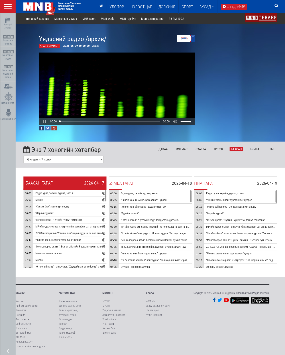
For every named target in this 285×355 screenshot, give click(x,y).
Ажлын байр (109, 328)
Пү (218, 149)
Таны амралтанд (68, 310)
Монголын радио (152, 18)
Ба (236, 149)
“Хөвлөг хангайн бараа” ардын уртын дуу (143, 206)
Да (163, 149)
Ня (270, 149)
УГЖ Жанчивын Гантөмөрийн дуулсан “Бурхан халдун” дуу (153, 246)
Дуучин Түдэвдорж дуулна (135, 266)
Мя (181, 149)
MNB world (107, 18)
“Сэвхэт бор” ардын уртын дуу (52, 206)
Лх (200, 149)
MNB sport (89, 18)
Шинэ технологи (68, 301)
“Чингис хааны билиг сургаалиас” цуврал (58, 239)
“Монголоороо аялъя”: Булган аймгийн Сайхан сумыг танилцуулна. (158, 240)
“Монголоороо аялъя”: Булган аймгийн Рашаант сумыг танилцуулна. (73, 246)
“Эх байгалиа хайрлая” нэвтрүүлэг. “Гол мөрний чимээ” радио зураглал (160, 260)
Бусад (207, 6)
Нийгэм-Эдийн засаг (27, 305)
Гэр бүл (63, 323)
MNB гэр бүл (128, 18)
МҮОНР (106, 301)
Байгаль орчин (24, 323)
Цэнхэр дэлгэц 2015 (70, 305)
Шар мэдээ (65, 337)
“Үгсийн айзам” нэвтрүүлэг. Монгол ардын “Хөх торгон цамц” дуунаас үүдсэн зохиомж (169, 233)
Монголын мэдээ (8, 55)
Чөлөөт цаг (67, 292)
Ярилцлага (21, 328)
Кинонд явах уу (24, 341)
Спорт (187, 6)
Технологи (21, 310)
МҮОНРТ (107, 292)
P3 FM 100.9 (177, 18)
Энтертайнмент (24, 332)
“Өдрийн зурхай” (44, 213)
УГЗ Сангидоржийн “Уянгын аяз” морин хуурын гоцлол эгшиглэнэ (71, 233)
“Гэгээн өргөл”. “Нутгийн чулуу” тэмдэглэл (58, 219)
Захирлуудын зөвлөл (113, 314)
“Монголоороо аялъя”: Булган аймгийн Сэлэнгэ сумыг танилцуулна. (244, 240)
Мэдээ (39, 199)
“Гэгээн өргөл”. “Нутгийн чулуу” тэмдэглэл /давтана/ (150, 220)
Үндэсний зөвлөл (111, 310)
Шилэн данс (109, 332)
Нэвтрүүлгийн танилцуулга (30, 346)
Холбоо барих (110, 319)
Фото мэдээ (22, 319)
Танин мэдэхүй (67, 332)
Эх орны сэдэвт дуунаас (219, 266)
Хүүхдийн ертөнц (68, 314)
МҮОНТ (106, 305)
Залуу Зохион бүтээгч (158, 305)
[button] (45, 121)
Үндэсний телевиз (8, 40)
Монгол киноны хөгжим (48, 253)
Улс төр (117, 6)
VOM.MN (150, 301)
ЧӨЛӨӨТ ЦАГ (141, 6)
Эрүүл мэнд (65, 328)
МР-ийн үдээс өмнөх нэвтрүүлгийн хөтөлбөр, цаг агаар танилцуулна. (73, 226)
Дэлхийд (167, 6)
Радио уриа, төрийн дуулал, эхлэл (54, 193)
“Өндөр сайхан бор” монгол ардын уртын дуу (231, 206)
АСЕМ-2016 (22, 337)
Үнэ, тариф (108, 323)
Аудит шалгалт (154, 314)
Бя (254, 149)
